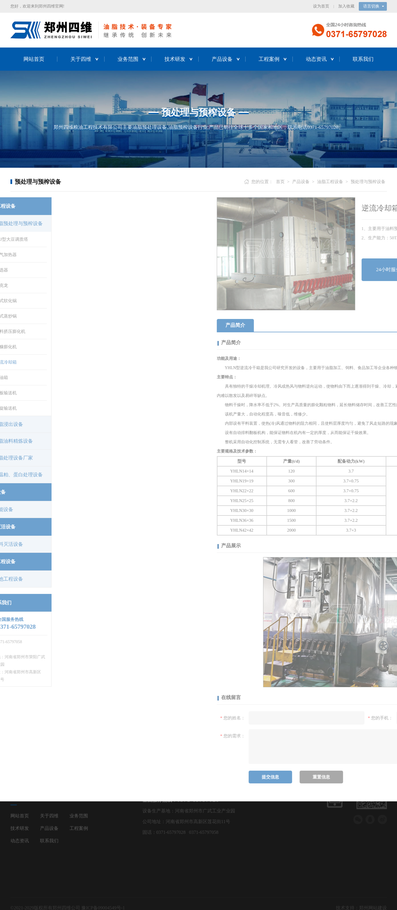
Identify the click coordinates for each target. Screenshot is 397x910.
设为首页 (321, 6)
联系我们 (363, 58)
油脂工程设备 (330, 181)
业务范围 (128, 58)
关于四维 (80, 58)
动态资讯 (316, 58)
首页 (280, 181)
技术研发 (174, 58)
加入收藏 (346, 6)
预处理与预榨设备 (368, 181)
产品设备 (222, 58)
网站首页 (33, 58)
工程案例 (269, 58)
